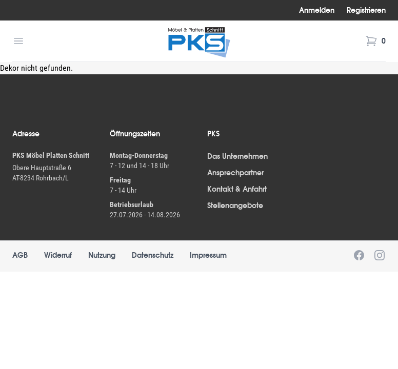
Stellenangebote (235, 205)
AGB (20, 255)
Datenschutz (152, 255)
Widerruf (58, 255)
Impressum (208, 255)
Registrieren (366, 10)
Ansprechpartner (235, 172)
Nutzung (101, 255)
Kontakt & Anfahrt (237, 189)
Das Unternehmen (237, 156)
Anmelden (316, 10)
